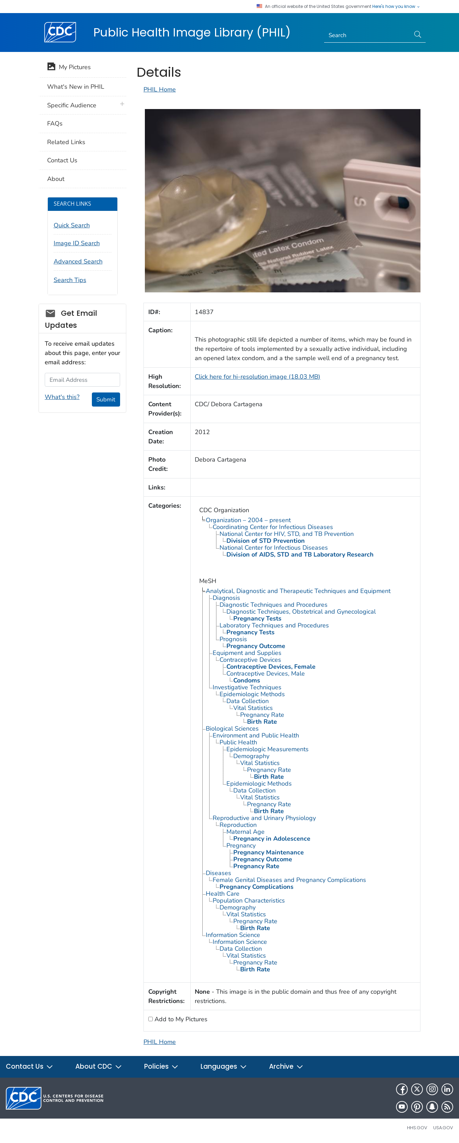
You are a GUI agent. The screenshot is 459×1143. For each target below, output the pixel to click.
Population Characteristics (249, 900)
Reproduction (238, 825)
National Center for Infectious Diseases (274, 547)
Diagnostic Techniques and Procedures (274, 605)
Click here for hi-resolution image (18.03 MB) (257, 377)
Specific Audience (71, 105)
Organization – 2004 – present (248, 520)
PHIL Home (159, 89)
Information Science (233, 935)
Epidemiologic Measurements (267, 749)
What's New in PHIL (75, 87)
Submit (105, 399)
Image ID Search (77, 243)
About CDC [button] (98, 1066)
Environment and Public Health (256, 735)
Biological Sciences (232, 728)
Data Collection (247, 701)
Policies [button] (161, 1066)
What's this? (62, 397)
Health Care (222, 893)
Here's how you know (396, 6)
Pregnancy (241, 845)
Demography (251, 756)
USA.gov (443, 1127)
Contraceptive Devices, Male (265, 673)
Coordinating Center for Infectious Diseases (273, 527)
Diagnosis (226, 598)
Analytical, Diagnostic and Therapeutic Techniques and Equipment (298, 591)
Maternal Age (245, 832)
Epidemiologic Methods (252, 694)
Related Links (66, 142)
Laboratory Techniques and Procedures (274, 625)
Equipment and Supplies (247, 653)
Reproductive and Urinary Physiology (264, 818)
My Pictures (69, 67)
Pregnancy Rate (262, 715)
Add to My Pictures (180, 1019)
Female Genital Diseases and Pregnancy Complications (289, 880)
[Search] (367, 35)
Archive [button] (286, 1066)
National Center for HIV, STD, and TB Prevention (287, 534)
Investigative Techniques (247, 687)
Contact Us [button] (29, 1066)
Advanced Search (78, 261)
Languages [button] (224, 1066)
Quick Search (72, 225)
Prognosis (233, 639)
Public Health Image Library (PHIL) (192, 32)
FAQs (55, 123)
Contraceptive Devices (250, 660)
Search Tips (70, 280)
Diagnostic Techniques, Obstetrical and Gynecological (301, 611)
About (55, 179)
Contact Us (62, 160)
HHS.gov (417, 1127)
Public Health (238, 742)
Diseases (218, 873)
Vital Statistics (253, 708)
